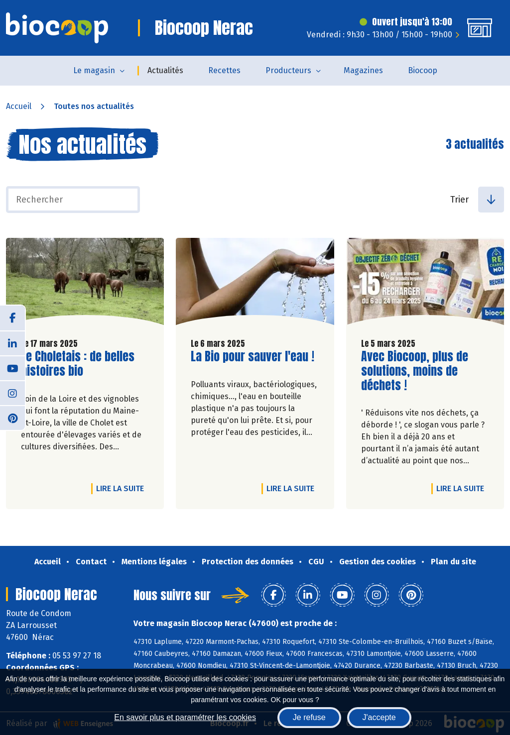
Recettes (224, 70)
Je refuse (309, 717)
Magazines (363, 70)
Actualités (165, 70)
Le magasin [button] (94, 70)
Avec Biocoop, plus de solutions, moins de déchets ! (418, 370)
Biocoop (422, 70)
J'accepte (379, 717)
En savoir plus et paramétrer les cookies (185, 717)
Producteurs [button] (288, 70)
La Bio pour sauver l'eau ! (252, 356)
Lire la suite (122, 488)
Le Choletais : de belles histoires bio (77, 363)
